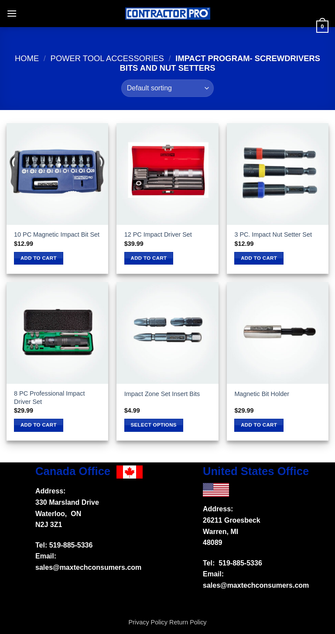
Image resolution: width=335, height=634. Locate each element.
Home (27, 58)
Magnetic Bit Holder (261, 393)
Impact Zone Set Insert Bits (162, 393)
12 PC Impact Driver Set (158, 234)
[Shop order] (167, 88)
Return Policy (188, 622)
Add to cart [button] (39, 258)
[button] (12, 13)
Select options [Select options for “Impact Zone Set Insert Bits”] (154, 424)
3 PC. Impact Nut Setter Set (273, 234)
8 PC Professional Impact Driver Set (49, 397)
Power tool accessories (107, 58)
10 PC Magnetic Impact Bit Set (56, 234)
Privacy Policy (148, 622)
